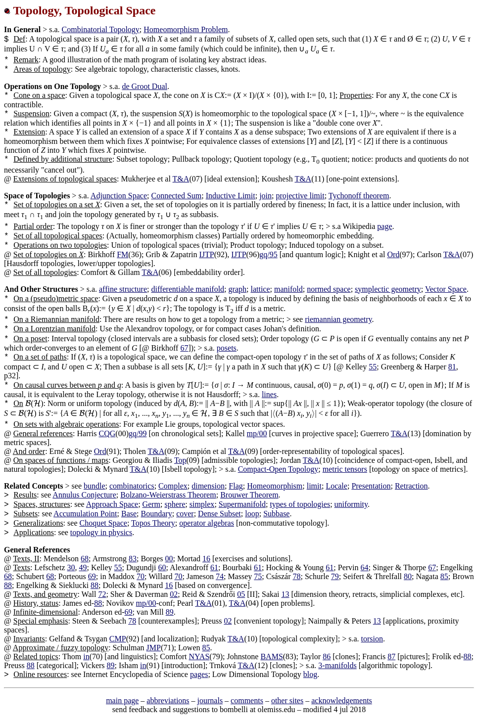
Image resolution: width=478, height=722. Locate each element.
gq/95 (268, 254)
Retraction (411, 486)
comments (247, 700)
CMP (117, 638)
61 (214, 567)
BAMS (271, 656)
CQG (107, 433)
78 (296, 576)
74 (220, 576)
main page (122, 700)
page (384, 226)
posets (227, 348)
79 (335, 576)
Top (180, 460)
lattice (260, 289)
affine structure (123, 289)
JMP (153, 647)
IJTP (206, 254)
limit (314, 486)
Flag (235, 486)
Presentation (370, 486)
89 (170, 612)
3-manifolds (337, 665)
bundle (94, 486)
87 (391, 656)
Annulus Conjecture (84, 495)
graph (237, 289)
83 (133, 558)
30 (71, 567)
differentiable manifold (187, 289)
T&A (181, 179)
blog (310, 674)
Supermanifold (242, 504)
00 (169, 558)
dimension (208, 486)
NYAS (199, 656)
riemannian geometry (338, 319)
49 (83, 567)
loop (252, 513)
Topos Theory (153, 523)
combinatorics (131, 486)
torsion (371, 638)
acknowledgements (341, 700)
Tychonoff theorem (359, 195)
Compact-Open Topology (278, 469)
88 (8, 585)
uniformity (351, 504)
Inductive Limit (230, 195)
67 (184, 348)
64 (365, 567)
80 (408, 576)
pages (199, 674)
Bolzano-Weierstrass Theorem (168, 495)
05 (241, 594)
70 (140, 576)
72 (102, 594)
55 (373, 366)
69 (92, 576)
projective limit (300, 195)
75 (258, 576)
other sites (287, 700)
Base (129, 513)
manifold (288, 289)
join (265, 195)
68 (85, 558)
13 (285, 594)
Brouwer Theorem (249, 495)
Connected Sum (176, 195)
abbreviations (167, 700)
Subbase (276, 513)
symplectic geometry (388, 289)
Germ (151, 504)
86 (327, 656)
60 (162, 567)
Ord (393, 254)
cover (185, 513)
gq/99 (137, 433)
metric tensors (345, 469)
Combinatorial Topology (101, 29)
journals (210, 700)
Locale (336, 486)
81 (452, 366)
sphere (174, 504)
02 (174, 594)
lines (269, 394)
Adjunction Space (119, 195)
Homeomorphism (274, 486)
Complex (173, 486)
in (86, 656)
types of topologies (300, 504)
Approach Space (112, 504)
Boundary (156, 513)
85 (444, 576)
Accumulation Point (85, 513)
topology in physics (101, 532)
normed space (328, 289)
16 (206, 558)
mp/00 (257, 433)
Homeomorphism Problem (185, 29)
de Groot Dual (144, 86)
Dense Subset (219, 513)
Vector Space (446, 289)
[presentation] (28, 403)
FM (122, 254)
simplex (202, 504)
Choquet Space (103, 523)
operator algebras (206, 523)
